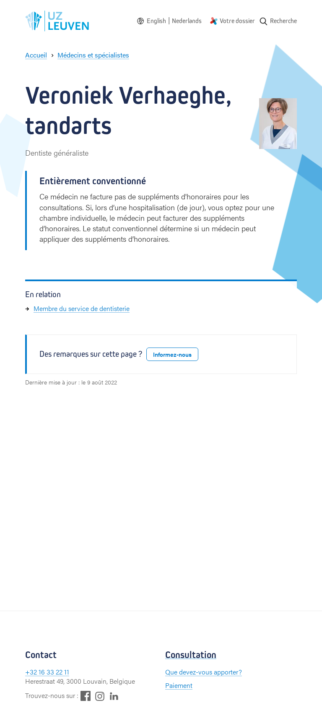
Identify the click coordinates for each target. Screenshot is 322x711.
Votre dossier (237, 21)
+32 (32, 672)
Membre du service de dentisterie (82, 308)
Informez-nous (172, 354)
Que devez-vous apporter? (203, 672)
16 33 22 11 (54, 672)
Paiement (178, 685)
